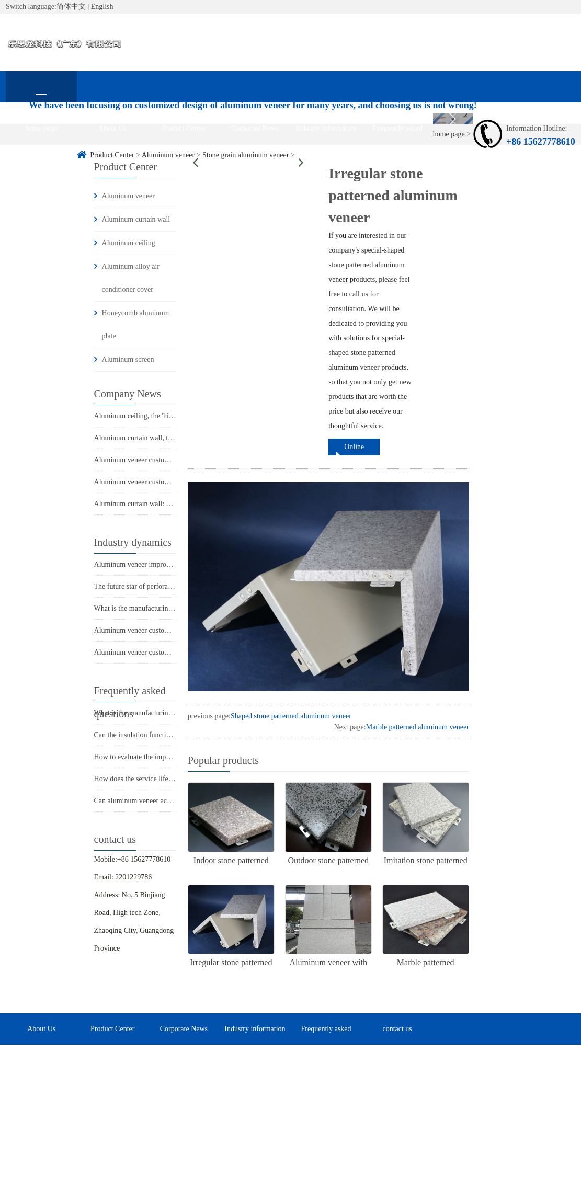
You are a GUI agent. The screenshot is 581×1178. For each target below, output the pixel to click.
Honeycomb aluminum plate (135, 324)
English (102, 6)
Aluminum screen (128, 359)
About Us (112, 128)
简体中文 (71, 6)
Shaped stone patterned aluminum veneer (291, 716)
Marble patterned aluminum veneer (417, 727)
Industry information (325, 128)
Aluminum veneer (128, 196)
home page (42, 128)
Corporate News (255, 128)
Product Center (184, 128)
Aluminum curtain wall (136, 219)
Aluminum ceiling (128, 243)
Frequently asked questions (397, 134)
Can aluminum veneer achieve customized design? (168, 801)
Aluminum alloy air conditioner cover (131, 277)
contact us (41, 160)
